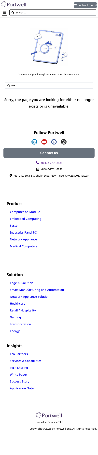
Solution (15, 274)
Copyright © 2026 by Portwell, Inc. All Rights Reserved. (63, 428)
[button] (4, 13)
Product (14, 203)
